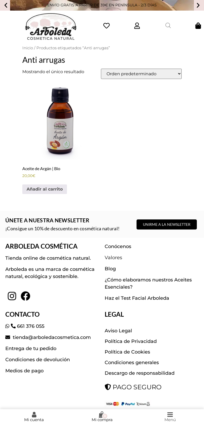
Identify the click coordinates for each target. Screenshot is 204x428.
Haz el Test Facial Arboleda (137, 298)
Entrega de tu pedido (30, 348)
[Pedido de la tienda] (141, 74)
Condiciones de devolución (37, 360)
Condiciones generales (132, 362)
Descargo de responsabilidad (140, 373)
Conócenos (118, 246)
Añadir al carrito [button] (45, 189)
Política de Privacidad (131, 341)
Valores (113, 258)
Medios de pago (24, 371)
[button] (6, 5)
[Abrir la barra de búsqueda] (168, 25)
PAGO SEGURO (133, 387)
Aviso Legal (118, 331)
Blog (110, 269)
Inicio (27, 48)
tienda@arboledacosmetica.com (51, 337)
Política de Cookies (127, 352)
